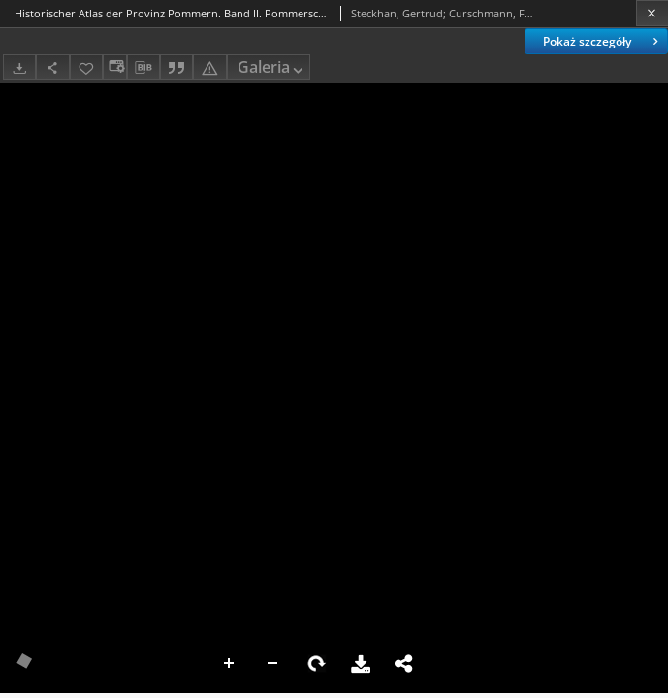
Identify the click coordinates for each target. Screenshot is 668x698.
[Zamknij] (652, 13)
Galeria (272, 68)
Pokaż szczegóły (602, 41)
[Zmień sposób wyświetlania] (114, 67)
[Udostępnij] (52, 67)
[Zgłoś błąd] (209, 67)
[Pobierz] (19, 67)
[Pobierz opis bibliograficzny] (143, 67)
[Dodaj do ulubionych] (86, 67)
